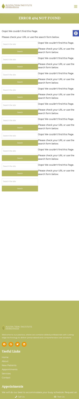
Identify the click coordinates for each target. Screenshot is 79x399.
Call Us (19, 397)
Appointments (9, 369)
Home (5, 357)
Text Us (59, 397)
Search (20, 188)
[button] (76, 33)
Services (6, 373)
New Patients (9, 365)
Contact (6, 377)
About (5, 361)
